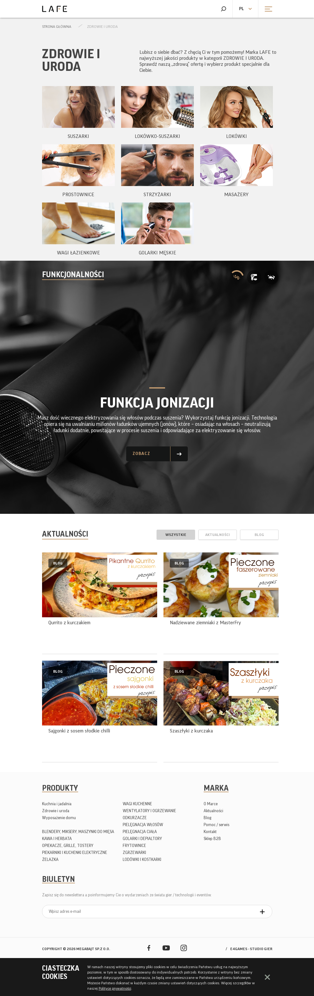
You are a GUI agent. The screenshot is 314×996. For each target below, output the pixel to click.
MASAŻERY (236, 194)
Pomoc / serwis (216, 825)
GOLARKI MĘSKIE (157, 252)
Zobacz (141, 453)
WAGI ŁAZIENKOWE (78, 252)
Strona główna (56, 26)
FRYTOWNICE (134, 845)
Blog (207, 818)
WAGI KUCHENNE (137, 804)
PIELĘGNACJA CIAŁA (140, 832)
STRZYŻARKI (157, 194)
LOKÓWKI (236, 136)
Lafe (54, 9)
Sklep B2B (212, 839)
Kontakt (210, 832)
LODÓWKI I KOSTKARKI (142, 859)
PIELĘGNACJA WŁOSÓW (143, 825)
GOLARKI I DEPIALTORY (142, 839)
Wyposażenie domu (59, 818)
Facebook (149, 948)
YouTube (166, 948)
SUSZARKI (78, 136)
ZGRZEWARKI (134, 852)
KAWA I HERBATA (57, 839)
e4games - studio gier (251, 949)
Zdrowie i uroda (102, 26)
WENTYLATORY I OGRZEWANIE (149, 811)
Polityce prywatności (115, 988)
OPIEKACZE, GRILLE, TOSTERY (67, 845)
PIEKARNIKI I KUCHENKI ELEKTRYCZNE (74, 852)
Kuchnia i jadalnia (56, 804)
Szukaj (223, 9)
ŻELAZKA (50, 859)
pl (241, 9)
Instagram (184, 948)
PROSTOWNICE (78, 194)
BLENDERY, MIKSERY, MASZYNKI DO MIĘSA (78, 832)
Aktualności (213, 811)
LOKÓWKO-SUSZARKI (157, 136)
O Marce (211, 804)
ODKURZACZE (135, 818)
